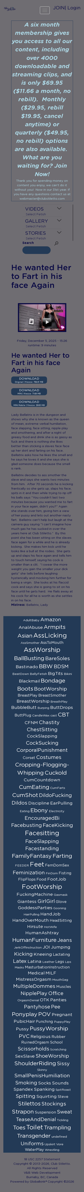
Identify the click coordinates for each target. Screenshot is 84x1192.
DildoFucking (55, 795)
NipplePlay (34, 993)
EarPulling (61, 803)
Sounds (60, 1083)
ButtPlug (23, 715)
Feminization (29, 872)
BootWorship (50, 689)
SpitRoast (63, 1089)
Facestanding (42, 848)
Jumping (60, 947)
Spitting (25, 1096)
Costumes (48, 757)
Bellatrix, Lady (37, 605)
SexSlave (25, 1056)
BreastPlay (27, 695)
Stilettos (29, 1104)
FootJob (56, 879)
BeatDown (20, 674)
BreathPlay (58, 701)
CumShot (25, 795)
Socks (44, 1083)
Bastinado (27, 667)
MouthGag (60, 979)
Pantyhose (37, 1006)
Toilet (34, 1127)
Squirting (46, 1096)
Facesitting (42, 833)
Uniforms (32, 1143)
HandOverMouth (30, 920)
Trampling (57, 1128)
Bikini (68, 674)
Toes (19, 1128)
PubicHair (24, 1021)
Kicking (23, 954)
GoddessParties (35, 908)
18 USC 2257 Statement (42, 1159)
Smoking (26, 1082)
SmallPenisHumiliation (42, 1075)
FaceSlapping (42, 841)
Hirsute (35, 926)
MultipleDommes (34, 986)
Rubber (58, 1037)
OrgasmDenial (28, 1000)
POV (44, 1014)
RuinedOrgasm (35, 1042)
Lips (68, 962)
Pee (55, 1006)
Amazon (50, 619)
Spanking (44, 1089)
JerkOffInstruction (28, 947)
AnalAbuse (31, 627)
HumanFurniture (34, 940)
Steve (63, 1097)
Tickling (62, 1120)
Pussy (22, 1029)
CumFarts (57, 788)
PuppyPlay (62, 1021)
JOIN (59, 8)
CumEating (34, 787)
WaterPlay (34, 1150)
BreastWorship (33, 701)
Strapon (23, 1112)
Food (41, 879)
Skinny (42, 1070)
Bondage (53, 681)
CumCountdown (42, 780)
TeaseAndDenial (36, 1119)
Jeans (64, 940)
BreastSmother (52, 695)
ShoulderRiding (35, 1063)
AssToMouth (51, 643)
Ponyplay (24, 1014)
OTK (44, 1000)
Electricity (56, 811)
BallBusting (29, 658)
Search (28, 243)
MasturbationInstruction (47, 967)
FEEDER (22, 865)
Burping (43, 708)
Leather (48, 962)
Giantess (27, 901)
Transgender (34, 1136)
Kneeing (43, 954)
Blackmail (29, 681)
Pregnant (62, 1014)
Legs (59, 962)
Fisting (65, 873)
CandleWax (41, 715)
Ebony (39, 810)
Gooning (59, 908)
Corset (29, 758)
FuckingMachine (35, 894)
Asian (24, 636)
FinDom (52, 873)
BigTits (55, 673)
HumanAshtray (42, 933)
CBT (63, 715)
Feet (37, 865)
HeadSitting (61, 920)
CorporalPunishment (42, 750)
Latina (34, 961)
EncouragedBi (42, 818)
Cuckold (56, 773)
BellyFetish (38, 674)
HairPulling (31, 914)
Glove (61, 902)
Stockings (53, 1103)
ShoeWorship (52, 1056)
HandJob (50, 914)
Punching (44, 1021)
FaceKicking (58, 825)
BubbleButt (24, 707)
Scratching (58, 1049)
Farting (62, 856)
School (56, 1042)
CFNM (31, 723)
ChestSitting (42, 729)
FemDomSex (57, 865)
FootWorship (42, 887)
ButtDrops (61, 707)
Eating (25, 811)
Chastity (49, 722)
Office (55, 993)
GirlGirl (46, 901)
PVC (24, 1036)
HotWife (50, 927)
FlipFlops (27, 879)
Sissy (63, 1063)
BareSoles (57, 658)
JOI (46, 947)
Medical (36, 973)
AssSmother (30, 643)
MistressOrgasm (33, 979)
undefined (59, 1136)
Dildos (19, 803)
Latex (20, 961)
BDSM (61, 666)
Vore (59, 1144)
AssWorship (42, 650)
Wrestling (52, 1150)
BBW (46, 666)
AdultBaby (31, 620)
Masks (19, 967)
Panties (58, 1000)
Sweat (64, 1112)
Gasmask (61, 894)
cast (53, 715)
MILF (50, 973)
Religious (40, 1036)
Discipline (38, 803)
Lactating (61, 954)
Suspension (45, 1112)
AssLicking (50, 636)
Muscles (63, 987)
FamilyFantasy (32, 856)
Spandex (23, 1089)
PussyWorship (49, 1028)
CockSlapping (42, 736)
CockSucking (42, 743)
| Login (72, 8)
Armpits (54, 627)
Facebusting (26, 825)
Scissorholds (33, 1048)
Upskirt (50, 1144)
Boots (25, 689)
